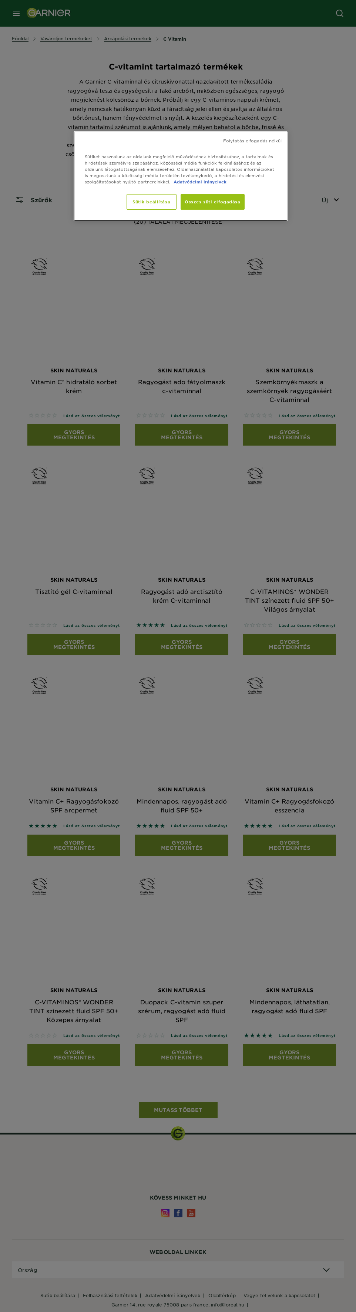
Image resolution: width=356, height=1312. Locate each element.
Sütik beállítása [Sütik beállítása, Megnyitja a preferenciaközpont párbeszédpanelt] (151, 201)
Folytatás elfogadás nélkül (252, 140)
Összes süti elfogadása (213, 201)
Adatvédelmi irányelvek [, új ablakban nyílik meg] (199, 181)
